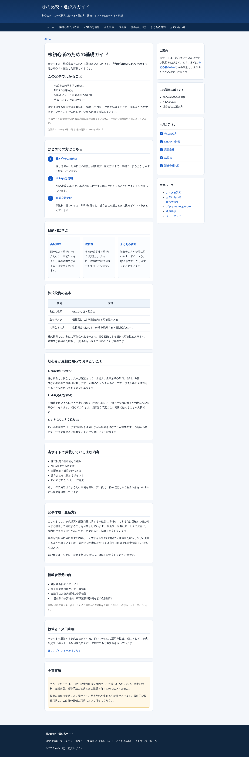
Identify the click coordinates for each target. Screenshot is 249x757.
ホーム (50, 27)
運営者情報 (172, 201)
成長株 (122, 27)
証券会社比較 (138, 27)
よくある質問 (158, 27)
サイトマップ (173, 216)
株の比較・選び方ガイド (66, 6)
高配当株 (109, 27)
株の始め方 (168, 133)
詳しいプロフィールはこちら (64, 650)
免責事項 (171, 211)
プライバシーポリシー (178, 206)
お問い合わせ (177, 27)
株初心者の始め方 (69, 27)
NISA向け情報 (92, 27)
